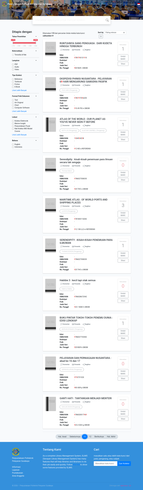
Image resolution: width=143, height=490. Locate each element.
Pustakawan (116, 4)
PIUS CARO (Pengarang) (69, 90)
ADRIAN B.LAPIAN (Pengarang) (72, 369)
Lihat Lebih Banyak (19, 90)
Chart (17, 105)
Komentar (65, 50)
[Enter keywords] (105, 463)
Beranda (78, 4)
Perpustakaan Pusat (22, 126)
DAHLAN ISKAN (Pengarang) (71, 407)
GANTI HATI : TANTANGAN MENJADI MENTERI (86, 398)
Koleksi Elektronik (21, 121)
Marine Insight (20, 123)
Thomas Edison (67, 171)
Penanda (77, 50)
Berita (96, 4)
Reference (18, 79)
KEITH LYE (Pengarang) (69, 130)
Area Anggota (129, 4)
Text (16, 100)
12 (90, 436)
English (17, 144)
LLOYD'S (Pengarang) (68, 211)
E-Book (17, 87)
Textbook (18, 82)
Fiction (17, 84)
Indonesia (18, 147)
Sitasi (123, 64)
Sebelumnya (75, 436)
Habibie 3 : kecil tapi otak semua (77, 280)
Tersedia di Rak (20, 55)
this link (76, 464)
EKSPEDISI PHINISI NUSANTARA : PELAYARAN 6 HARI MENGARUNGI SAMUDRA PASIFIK (86, 80)
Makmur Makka (67, 289)
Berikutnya (99, 436)
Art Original (19, 103)
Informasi (88, 4)
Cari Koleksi (124, 463)
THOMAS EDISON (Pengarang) (71, 251)
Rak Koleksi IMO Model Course (23, 130)
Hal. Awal (62, 436)
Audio (17, 67)
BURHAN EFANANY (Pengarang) (72, 329)
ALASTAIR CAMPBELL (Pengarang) (93, 130)
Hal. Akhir (111, 436)
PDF (16, 64)
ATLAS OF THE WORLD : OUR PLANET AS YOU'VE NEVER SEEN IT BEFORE (82, 120)
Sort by (100, 32)
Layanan (16, 470)
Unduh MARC (123, 57)
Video (17, 69)
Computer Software (22, 108)
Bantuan (105, 4)
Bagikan (86, 50)
